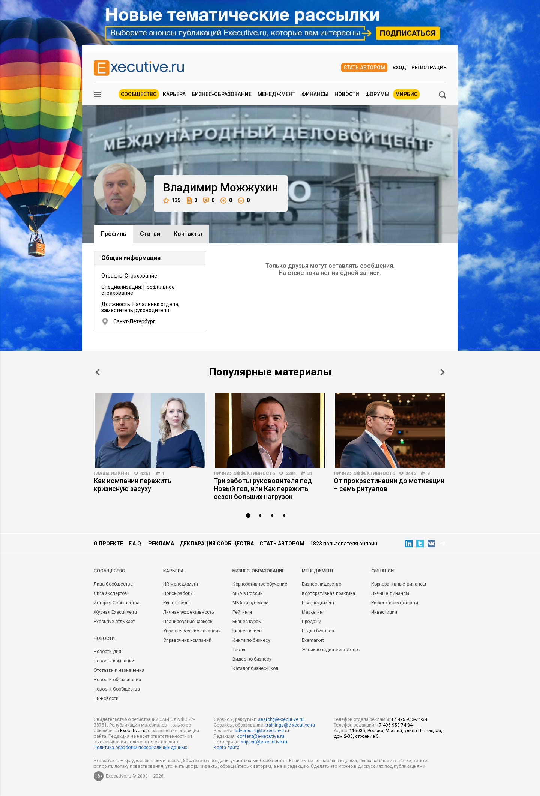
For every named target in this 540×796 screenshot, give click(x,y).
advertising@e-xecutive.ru (262, 730)
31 (309, 473)
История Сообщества (117, 602)
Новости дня (107, 651)
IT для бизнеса (318, 631)
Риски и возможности (394, 602)
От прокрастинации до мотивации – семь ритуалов (389, 485)
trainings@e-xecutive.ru (290, 725)
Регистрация (428, 67)
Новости (346, 94)
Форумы (377, 94)
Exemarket (313, 640)
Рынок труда (176, 602)
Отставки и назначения (119, 670)
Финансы (315, 94)
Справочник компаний (187, 640)
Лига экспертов (110, 593)
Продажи (311, 621)
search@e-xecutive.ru (281, 719)
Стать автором (364, 68)
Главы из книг (112, 473)
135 (172, 200)
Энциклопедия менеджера (331, 649)
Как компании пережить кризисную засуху (132, 485)
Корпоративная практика (328, 593)
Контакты (188, 233)
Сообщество (139, 94)
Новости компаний (114, 661)
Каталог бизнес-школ (255, 668)
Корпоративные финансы (398, 584)
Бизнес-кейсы (247, 631)
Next (442, 372)
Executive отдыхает (114, 621)
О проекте (108, 544)
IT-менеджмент (318, 602)
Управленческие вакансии (192, 631)
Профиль (113, 233)
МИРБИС (406, 94)
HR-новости (106, 698)
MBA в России (247, 593)
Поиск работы (178, 593)
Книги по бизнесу (251, 640)
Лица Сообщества (113, 584)
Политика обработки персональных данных (140, 747)
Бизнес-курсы (247, 621)
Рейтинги (242, 612)
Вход (399, 67)
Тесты (238, 649)
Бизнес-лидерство (321, 584)
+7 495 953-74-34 (409, 719)
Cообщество (109, 571)
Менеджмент (277, 94)
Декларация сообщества (217, 544)
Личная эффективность (244, 473)
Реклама (161, 544)
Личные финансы (390, 593)
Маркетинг (313, 612)
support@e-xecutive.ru (264, 742)
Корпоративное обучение (259, 584)
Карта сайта (227, 747)
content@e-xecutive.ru (260, 736)
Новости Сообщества (117, 689)
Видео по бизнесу (252, 659)
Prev (97, 372)
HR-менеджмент (180, 584)
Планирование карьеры (188, 621)
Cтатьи (150, 233)
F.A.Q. (135, 544)
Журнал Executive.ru (115, 612)
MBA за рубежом (250, 602)
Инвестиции (384, 612)
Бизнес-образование (222, 94)
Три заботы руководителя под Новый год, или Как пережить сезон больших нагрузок (263, 488)
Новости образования (117, 679)
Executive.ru (133, 730)
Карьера (174, 94)
